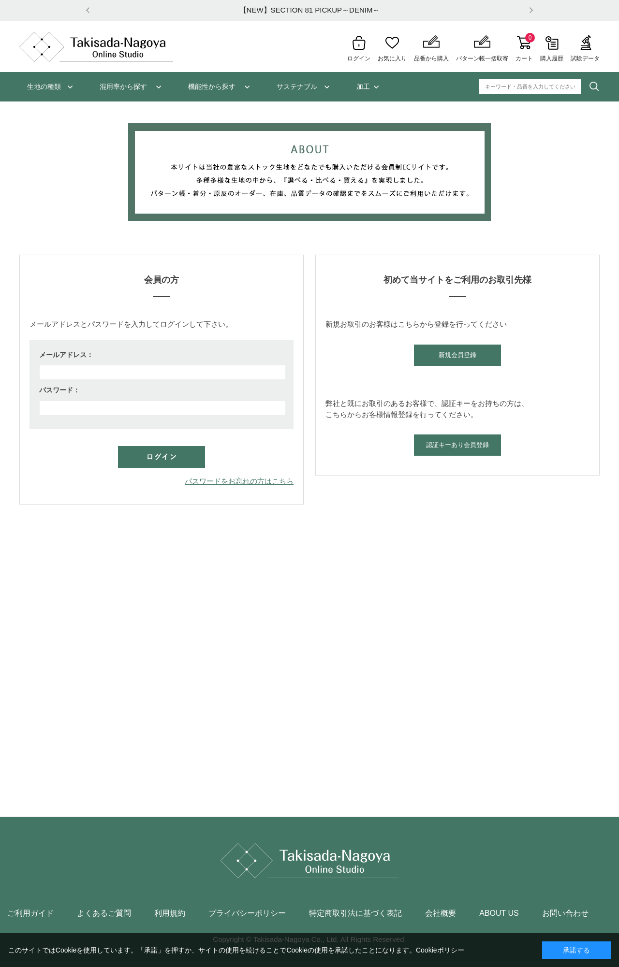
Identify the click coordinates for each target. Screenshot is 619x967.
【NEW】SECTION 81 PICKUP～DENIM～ (309, 10)
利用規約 (169, 913)
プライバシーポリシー (247, 913)
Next (529, 10)
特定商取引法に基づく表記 (355, 913)
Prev (89, 10)
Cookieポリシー (440, 950)
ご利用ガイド (30, 913)
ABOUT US (499, 913)
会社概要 (440, 913)
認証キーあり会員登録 (457, 444)
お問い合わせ (565, 913)
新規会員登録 (457, 355)
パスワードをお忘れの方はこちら (239, 481)
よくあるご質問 (104, 913)
